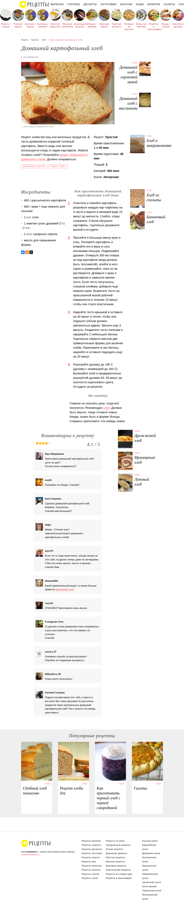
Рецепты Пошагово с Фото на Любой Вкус (36, 843)
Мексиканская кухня (149, 897)
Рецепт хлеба (58, 166)
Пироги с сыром (6, 25)
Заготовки (108, 4)
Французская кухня (149, 868)
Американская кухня (150, 876)
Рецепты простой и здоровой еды (34, 4)
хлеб (106, 407)
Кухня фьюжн (149, 886)
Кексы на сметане (141, 25)
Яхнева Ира (32, 57)
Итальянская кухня (149, 859)
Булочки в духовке (178, 25)
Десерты (90, 4)
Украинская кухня (151, 890)
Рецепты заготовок (92, 853)
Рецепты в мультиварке (153, 26)
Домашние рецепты (34, 166)
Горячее (73, 4)
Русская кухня (150, 841)
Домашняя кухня (151, 853)
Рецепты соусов (90, 874)
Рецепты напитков (92, 866)
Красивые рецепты (116, 866)
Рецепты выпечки (91, 841)
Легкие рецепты (114, 849)
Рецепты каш (89, 861)
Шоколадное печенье (79, 25)
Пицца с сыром (165, 25)
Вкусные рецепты (115, 861)
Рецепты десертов (92, 849)
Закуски (126, 4)
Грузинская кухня (151, 882)
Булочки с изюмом (42, 25)
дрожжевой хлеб (65, 589)
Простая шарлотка (55, 25)
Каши (140, 4)
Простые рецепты (116, 25)
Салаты (169, 4)
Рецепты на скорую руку (119, 874)
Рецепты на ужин (115, 841)
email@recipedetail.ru (30, 854)
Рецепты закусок (91, 857)
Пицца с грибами (92, 25)
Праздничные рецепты (118, 845)
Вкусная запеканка (67, 25)
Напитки (153, 4)
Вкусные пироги (104, 25)
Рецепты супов (90, 878)
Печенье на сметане (129, 26)
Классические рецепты (118, 870)
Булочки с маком (30, 25)
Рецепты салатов (91, 870)
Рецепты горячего (91, 845)
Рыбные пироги (18, 25)
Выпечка (57, 4)
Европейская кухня (149, 847)
